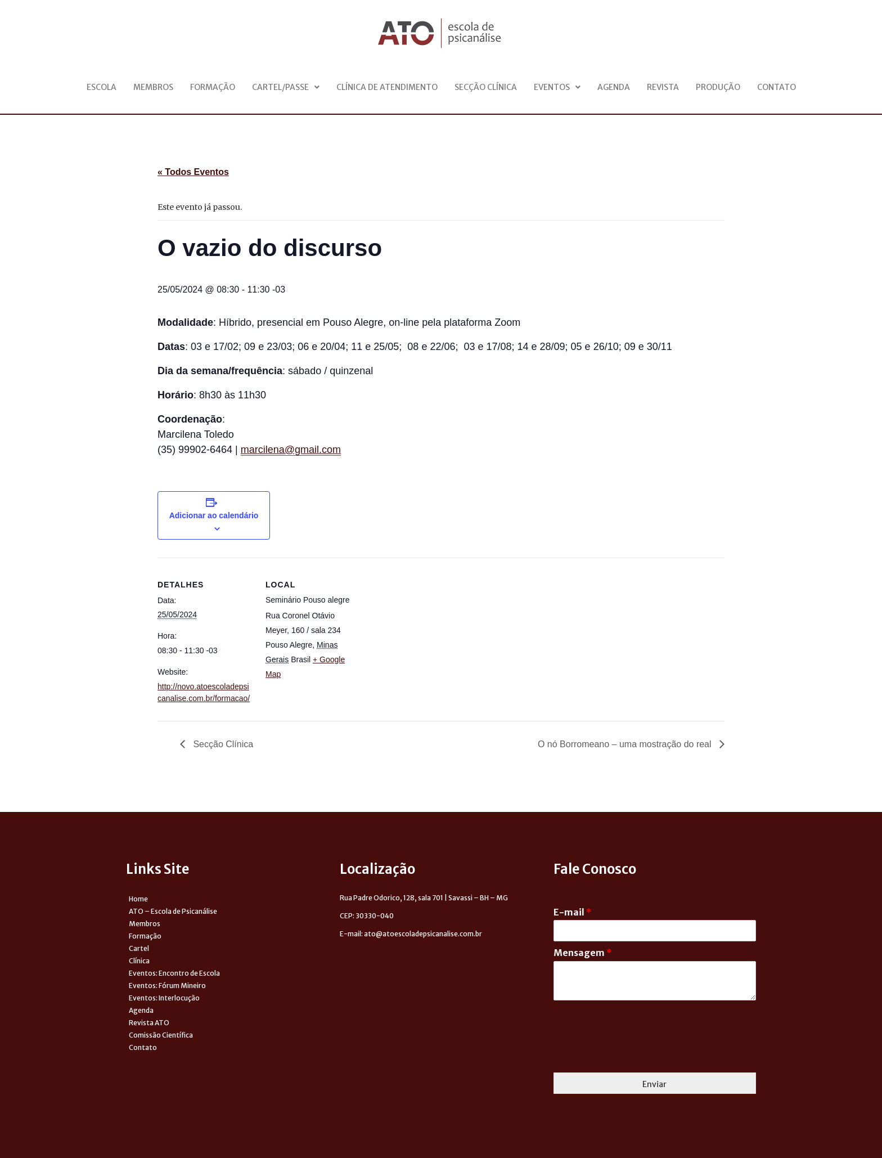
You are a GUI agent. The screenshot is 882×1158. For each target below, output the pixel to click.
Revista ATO (149, 1022)
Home (138, 899)
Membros (153, 87)
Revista (663, 87)
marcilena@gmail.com (291, 449)
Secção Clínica (485, 87)
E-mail (573, 912)
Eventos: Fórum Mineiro (167, 985)
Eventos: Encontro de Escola (174, 973)
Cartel (139, 948)
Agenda (613, 87)
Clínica (139, 961)
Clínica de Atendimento (387, 87)
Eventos (557, 87)
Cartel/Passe (286, 87)
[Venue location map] (433, 635)
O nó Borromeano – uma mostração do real (626, 744)
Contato (776, 87)
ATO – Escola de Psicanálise (173, 911)
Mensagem (583, 952)
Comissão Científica (161, 1035)
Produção (718, 87)
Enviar (654, 1084)
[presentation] (639, 1054)
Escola (101, 87)
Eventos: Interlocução (164, 998)
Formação (212, 87)
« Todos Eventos (193, 172)
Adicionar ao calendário (214, 515)
